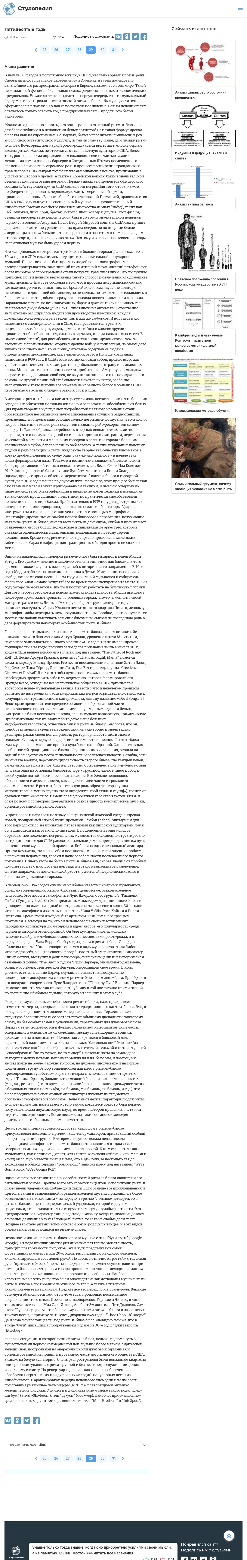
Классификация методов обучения (203, 411)
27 (68, 50)
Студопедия (27, 8)
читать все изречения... (115, 1553)
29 (91, 50)
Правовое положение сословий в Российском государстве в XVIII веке (202, 284)
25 (44, 50)
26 (56, 50)
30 (102, 50)
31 (114, 50)
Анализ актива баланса (194, 204)
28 (79, 50)
